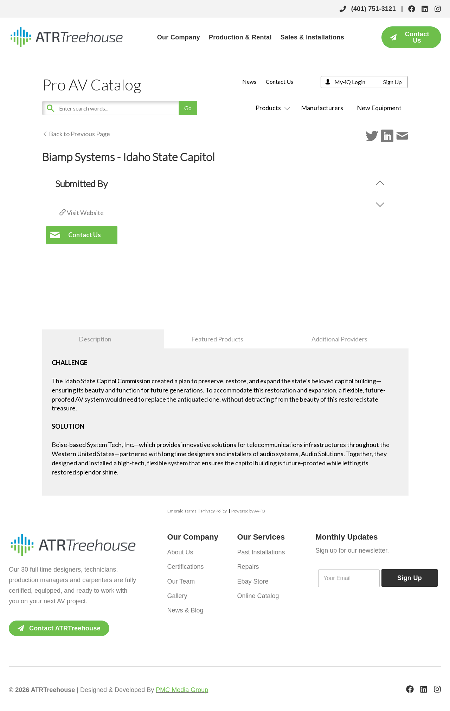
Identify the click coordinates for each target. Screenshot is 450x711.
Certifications (185, 565)
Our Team (181, 578)
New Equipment (379, 108)
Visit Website (81, 212)
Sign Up (392, 81)
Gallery (177, 592)
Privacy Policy (214, 511)
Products (271, 108)
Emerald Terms (182, 511)
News (249, 81)
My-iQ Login (349, 81)
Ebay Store (252, 578)
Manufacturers (322, 108)
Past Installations (261, 551)
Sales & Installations (312, 37)
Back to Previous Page (76, 134)
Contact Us (279, 81)
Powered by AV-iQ (248, 511)
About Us (180, 551)
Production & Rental (240, 37)
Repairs (248, 565)
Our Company (178, 37)
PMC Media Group (182, 689)
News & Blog (185, 605)
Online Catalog (258, 592)
